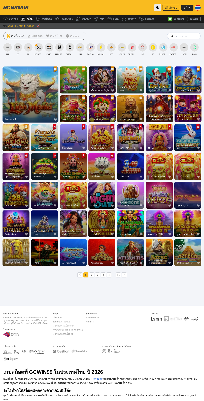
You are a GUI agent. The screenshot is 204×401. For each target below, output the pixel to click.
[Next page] (124, 274)
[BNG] (194, 49)
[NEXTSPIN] (49, 49)
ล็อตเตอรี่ (146, 19)
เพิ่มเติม (194, 18)
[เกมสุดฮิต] (35, 36)
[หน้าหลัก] (15, 7)
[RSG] (111, 49)
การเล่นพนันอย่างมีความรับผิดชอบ (68, 329)
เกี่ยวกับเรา (57, 317)
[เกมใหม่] (72, 36)
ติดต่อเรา (90, 321)
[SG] (142, 49)
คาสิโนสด (44, 19)
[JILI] (80, 49)
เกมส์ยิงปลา (64, 19)
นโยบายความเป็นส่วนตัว (64, 325)
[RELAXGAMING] (39, 49)
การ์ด (113, 19)
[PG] (18, 49)
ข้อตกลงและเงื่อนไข (61, 321)
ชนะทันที (83, 19)
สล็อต (26, 19)
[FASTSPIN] (173, 49)
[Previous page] (79, 274)
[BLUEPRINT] (163, 49)
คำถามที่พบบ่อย (92, 317)
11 (118, 275)
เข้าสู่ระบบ (171, 7)
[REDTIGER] (132, 49)
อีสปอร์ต (129, 19)
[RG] (153, 49)
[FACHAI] (90, 49)
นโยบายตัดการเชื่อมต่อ (63, 334)
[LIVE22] (184, 49)
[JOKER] (122, 49)
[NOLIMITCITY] (101, 49)
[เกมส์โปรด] (54, 36)
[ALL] (7, 49)
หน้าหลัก (10, 19)
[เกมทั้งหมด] (15, 36)
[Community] (157, 7)
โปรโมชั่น (176, 19)
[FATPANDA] (70, 49)
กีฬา (99, 19)
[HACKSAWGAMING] (59, 49)
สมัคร (187, 7)
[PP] (28, 49)
